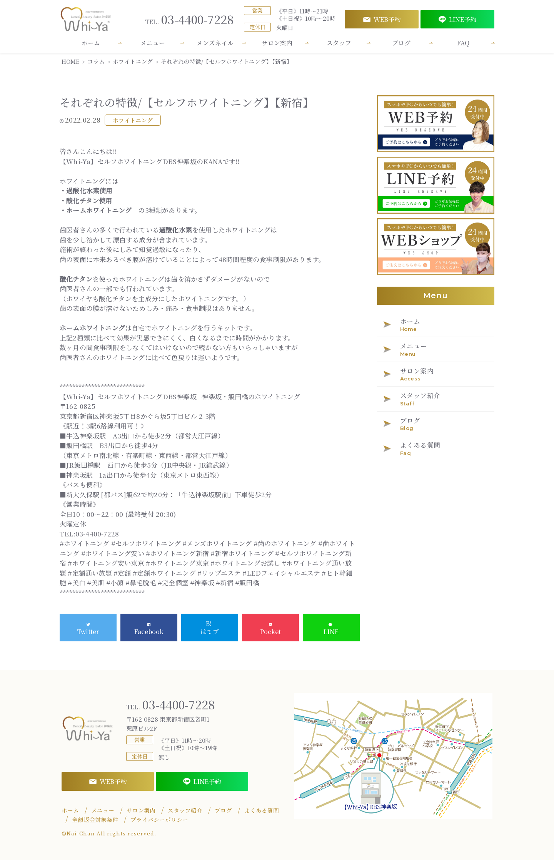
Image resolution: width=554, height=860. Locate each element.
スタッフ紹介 (185, 810)
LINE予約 (457, 19)
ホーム (91, 42)
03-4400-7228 (189, 19)
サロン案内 (277, 42)
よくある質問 (261, 810)
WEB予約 (381, 19)
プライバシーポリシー (159, 819)
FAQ (463, 42)
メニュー (152, 42)
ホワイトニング (133, 120)
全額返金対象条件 (95, 819)
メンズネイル (215, 42)
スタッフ (339, 42)
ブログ (401, 42)
